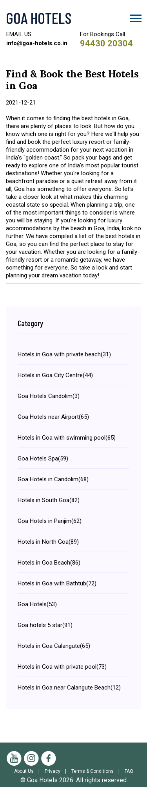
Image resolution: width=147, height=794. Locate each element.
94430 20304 (106, 43)
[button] (135, 16)
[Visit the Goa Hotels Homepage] (73, 17)
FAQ (129, 778)
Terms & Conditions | (97, 778)
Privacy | (57, 778)
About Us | (28, 778)
